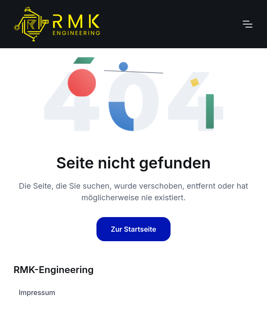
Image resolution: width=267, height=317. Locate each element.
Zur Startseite (133, 229)
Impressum (37, 292)
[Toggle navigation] (247, 24)
